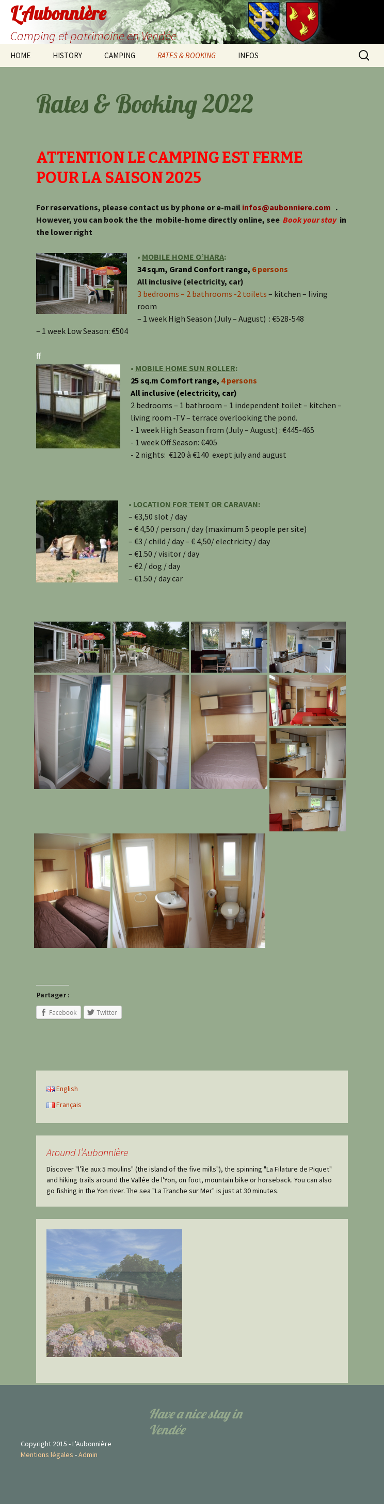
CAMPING (119, 55)
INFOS (248, 55)
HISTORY (67, 55)
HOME (20, 55)
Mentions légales (47, 1454)
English (62, 1088)
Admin (88, 1454)
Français (64, 1104)
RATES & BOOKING (186, 55)
